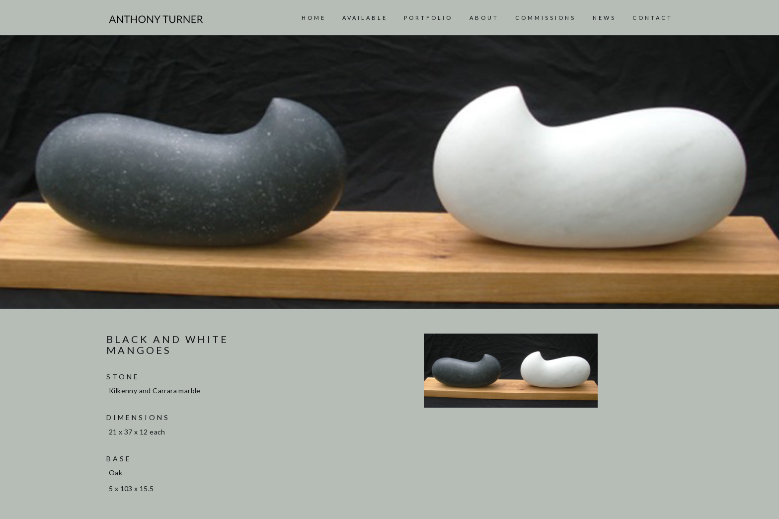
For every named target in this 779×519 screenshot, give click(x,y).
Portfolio (428, 17)
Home (314, 17)
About (484, 17)
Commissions (545, 17)
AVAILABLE (365, 17)
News (604, 17)
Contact (652, 17)
